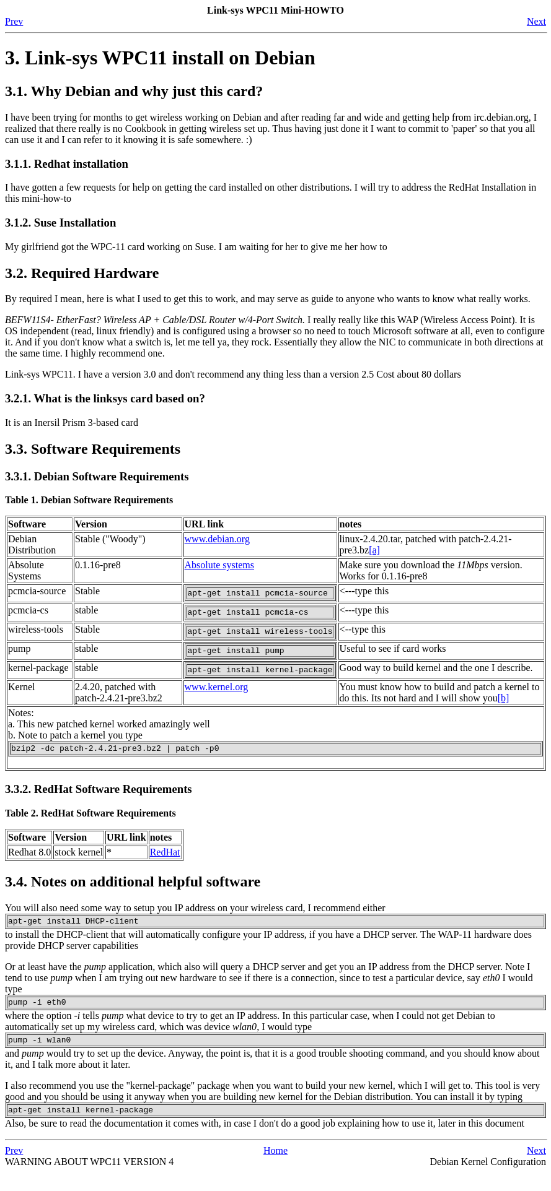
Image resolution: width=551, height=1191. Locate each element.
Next (536, 21)
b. (13, 744)
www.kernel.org (217, 696)
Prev (14, 21)
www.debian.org (217, 539)
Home (275, 1169)
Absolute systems (219, 565)
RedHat (165, 863)
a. (12, 733)
